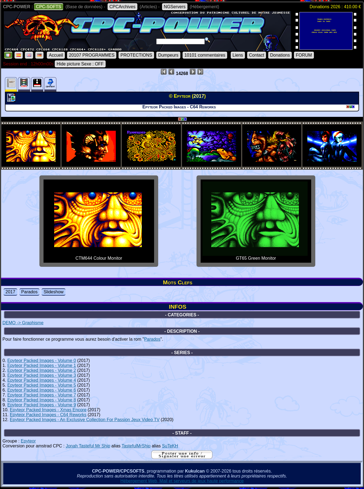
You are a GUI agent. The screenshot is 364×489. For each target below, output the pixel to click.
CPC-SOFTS (48, 6)
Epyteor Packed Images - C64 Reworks (48, 414)
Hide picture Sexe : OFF (80, 64)
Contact (256, 55)
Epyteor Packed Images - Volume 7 (41, 395)
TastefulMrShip (136, 446)
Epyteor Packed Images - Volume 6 (41, 390)
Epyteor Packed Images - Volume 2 (41, 370)
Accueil (56, 55)
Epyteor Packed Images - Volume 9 (41, 405)
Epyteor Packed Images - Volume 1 (41, 365)
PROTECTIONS (136, 55)
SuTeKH (170, 446)
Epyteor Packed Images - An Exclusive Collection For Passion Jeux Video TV (85, 419)
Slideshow (53, 292)
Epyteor (28, 441)
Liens (238, 55)
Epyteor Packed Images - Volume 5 (41, 385)
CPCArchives (122, 6)
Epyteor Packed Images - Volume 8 (41, 400)
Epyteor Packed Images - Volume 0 (41, 360)
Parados (29, 292)
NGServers (175, 6)
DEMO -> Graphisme (23, 322)
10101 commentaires (204, 55)
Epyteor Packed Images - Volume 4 (41, 380)
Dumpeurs (168, 55)
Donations (280, 55)
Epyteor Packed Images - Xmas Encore (48, 409)
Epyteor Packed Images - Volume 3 (41, 375)
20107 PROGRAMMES (91, 55)
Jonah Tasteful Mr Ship (88, 446)
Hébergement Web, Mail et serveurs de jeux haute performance (182, 481)
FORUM (304, 55)
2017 (10, 292)
